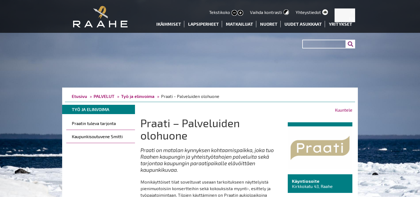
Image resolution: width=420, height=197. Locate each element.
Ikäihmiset (168, 24)
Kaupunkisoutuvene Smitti (97, 136)
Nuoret (269, 24)
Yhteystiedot (308, 12)
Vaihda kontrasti (266, 12)
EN (352, 18)
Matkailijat (239, 24)
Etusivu (79, 96)
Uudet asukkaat (303, 24)
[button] (320, 146)
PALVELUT (104, 96)
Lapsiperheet (203, 24)
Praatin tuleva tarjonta (94, 123)
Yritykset (340, 24)
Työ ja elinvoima (137, 96)
